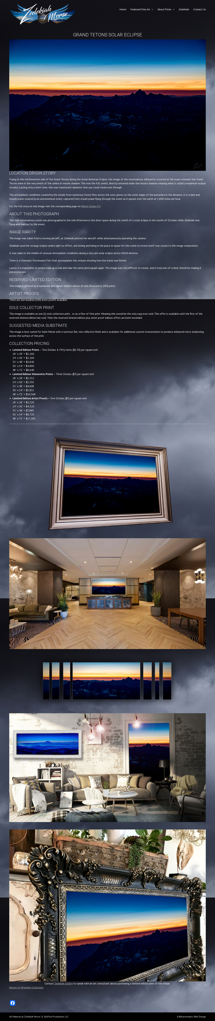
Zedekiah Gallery (63, 983)
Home (122, 9)
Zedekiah (184, 9)
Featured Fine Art (140, 9)
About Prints (164, 9)
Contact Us (199, 9)
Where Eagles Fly (91, 206)
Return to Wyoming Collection (26, 987)
